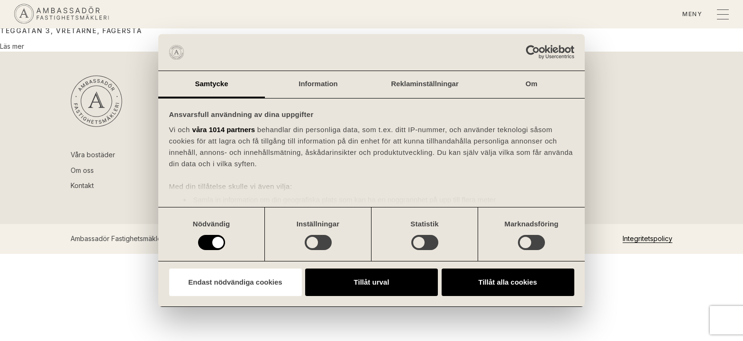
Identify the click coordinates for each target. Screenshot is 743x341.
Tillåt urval (372, 282)
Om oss (82, 170)
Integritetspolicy (647, 238)
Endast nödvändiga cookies (235, 282)
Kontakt (82, 185)
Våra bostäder (93, 155)
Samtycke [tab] (211, 84)
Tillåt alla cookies (508, 282)
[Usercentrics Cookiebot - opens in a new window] (532, 52)
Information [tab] (318, 84)
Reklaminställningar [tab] (425, 84)
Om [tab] (531, 84)
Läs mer (12, 46)
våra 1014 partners (223, 130)
